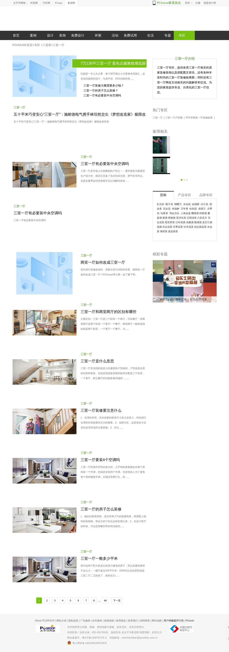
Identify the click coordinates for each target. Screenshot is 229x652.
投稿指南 (109, 620)
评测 (98, 35)
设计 (50, 35)
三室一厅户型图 (174, 117)
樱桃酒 (195, 213)
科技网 (34, 2)
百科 (163, 195)
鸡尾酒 (203, 213)
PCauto (58, 2)
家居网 (71, 2)
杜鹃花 (193, 208)
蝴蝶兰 (178, 204)
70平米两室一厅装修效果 (199, 117)
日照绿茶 (192, 217)
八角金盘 (186, 213)
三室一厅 (58, 45)
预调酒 (198, 222)
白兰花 (204, 204)
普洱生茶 (181, 217)
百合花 (166, 208)
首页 (16, 35)
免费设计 (77, 35)
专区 (37, 45)
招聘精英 (145, 620)
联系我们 (133, 620)
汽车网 (46, 2)
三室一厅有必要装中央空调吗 (102, 95)
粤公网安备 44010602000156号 (87, 643)
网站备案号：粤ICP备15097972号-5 (87, 637)
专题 (167, 35)
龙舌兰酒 (207, 222)
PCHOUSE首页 (23, 45)
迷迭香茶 (173, 231)
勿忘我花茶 (200, 226)
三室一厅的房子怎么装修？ (100, 90)
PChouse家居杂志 (169, 2)
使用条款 (121, 620)
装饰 (62, 35)
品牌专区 (206, 195)
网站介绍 (61, 620)
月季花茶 (178, 226)
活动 (115, 35)
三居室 (46, 45)
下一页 (117, 600)
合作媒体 (97, 620)
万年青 (184, 208)
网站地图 (157, 620)
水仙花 (187, 204)
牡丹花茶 (189, 226)
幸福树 (175, 208)
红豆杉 (160, 204)
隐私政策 (73, 620)
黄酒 (164, 217)
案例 (33, 35)
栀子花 (169, 204)
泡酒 (159, 226)
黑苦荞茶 (170, 222)
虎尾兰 (202, 208)
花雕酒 (190, 222)
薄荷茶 (163, 231)
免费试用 (130, 35)
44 (105, 600)
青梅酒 (171, 217)
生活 (150, 35)
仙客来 (164, 213)
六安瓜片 (202, 217)
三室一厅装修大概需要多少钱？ (103, 85)
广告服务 (85, 620)
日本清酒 (180, 222)
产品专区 (184, 195)
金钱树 (195, 204)
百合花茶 (167, 226)
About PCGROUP (44, 620)
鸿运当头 (174, 213)
